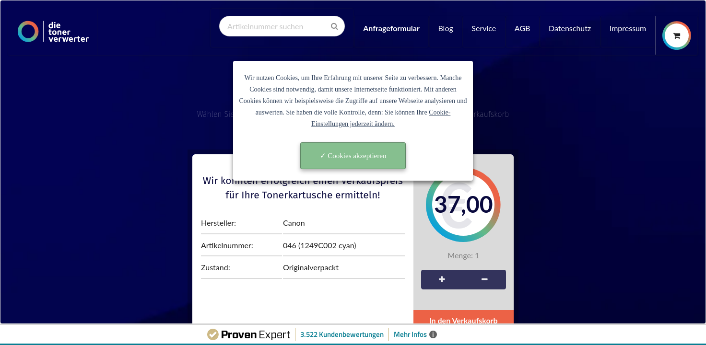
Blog (445, 28)
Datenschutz (570, 28)
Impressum (628, 28)
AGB (522, 28)
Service (483, 28)
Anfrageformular (391, 28)
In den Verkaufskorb (463, 320)
